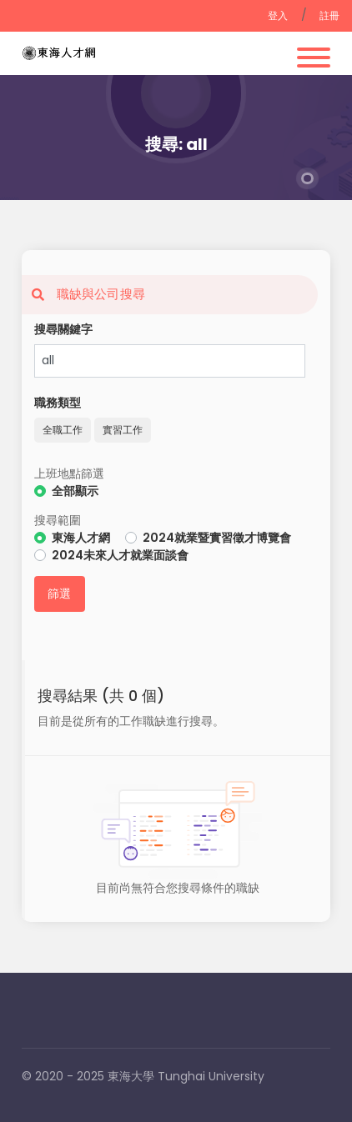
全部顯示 (75, 491)
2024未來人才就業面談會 (120, 555)
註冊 (329, 15)
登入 (278, 15)
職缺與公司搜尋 (83, 294)
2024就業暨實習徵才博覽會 (217, 537)
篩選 (60, 593)
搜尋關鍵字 (63, 329)
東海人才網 (81, 537)
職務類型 (57, 402)
